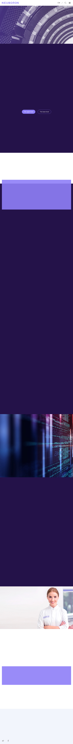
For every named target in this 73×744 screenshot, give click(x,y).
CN (59, 3)
